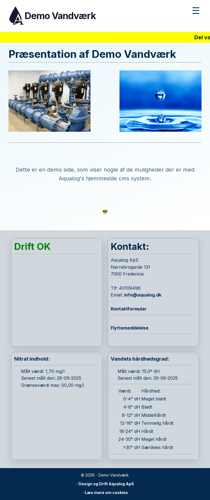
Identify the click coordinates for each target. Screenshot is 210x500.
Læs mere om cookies (106, 492)
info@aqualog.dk (142, 295)
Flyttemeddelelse (129, 328)
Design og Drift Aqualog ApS (106, 483)
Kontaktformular (129, 309)
